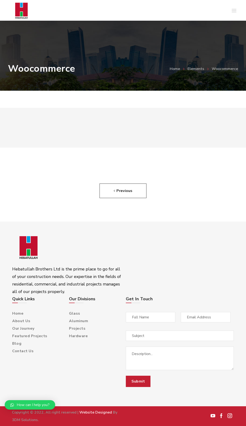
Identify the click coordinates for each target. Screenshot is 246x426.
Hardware (78, 336)
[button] (30, 405)
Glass (74, 313)
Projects (77, 328)
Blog (16, 343)
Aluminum (78, 321)
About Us (21, 321)
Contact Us (23, 351)
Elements (196, 68)
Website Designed (95, 412)
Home (175, 68)
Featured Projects (29, 336)
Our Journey (23, 328)
